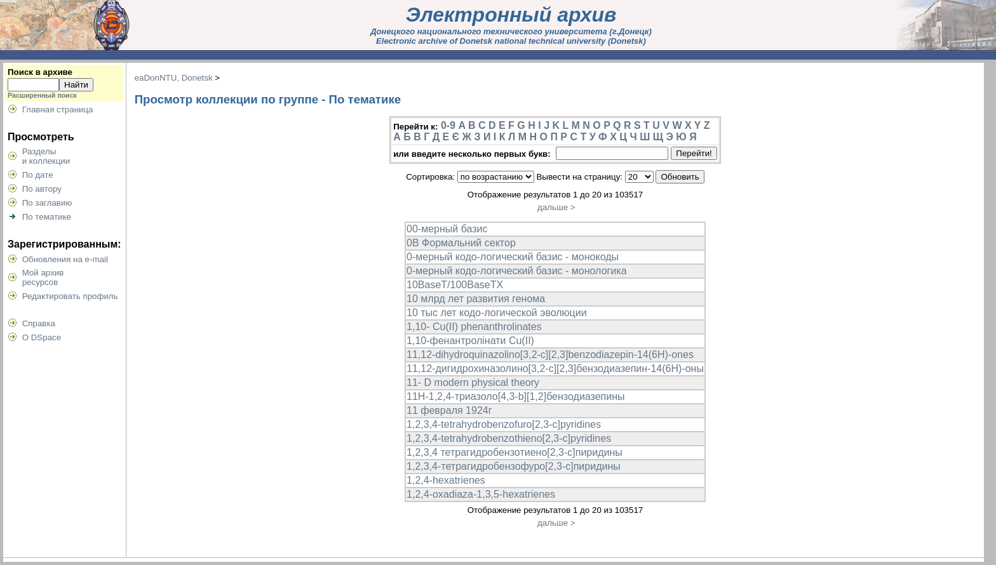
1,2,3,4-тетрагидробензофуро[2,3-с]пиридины (514, 466)
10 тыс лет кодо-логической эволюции (497, 312)
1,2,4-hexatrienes (446, 480)
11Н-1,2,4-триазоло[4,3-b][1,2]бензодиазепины (516, 396)
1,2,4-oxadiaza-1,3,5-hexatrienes (481, 494)
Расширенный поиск (42, 95)
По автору (42, 189)
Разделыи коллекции (46, 156)
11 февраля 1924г (449, 410)
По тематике (46, 217)
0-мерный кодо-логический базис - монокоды (513, 256)
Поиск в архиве (40, 72)
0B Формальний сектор (461, 242)
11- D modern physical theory (473, 382)
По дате (37, 175)
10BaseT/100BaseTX (455, 284)
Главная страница (57, 109)
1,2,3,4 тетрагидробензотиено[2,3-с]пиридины (514, 452)
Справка (38, 323)
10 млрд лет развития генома (476, 298)
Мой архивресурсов (43, 277)
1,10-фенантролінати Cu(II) (470, 340)
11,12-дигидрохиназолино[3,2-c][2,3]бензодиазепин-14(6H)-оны (555, 368)
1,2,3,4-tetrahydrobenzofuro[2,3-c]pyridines (504, 424)
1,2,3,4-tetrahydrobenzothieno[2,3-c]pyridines (509, 438)
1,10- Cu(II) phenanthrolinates (474, 326)
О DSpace (42, 337)
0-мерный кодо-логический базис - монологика (517, 270)
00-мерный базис (447, 228)
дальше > (556, 207)
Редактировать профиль (70, 296)
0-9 (448, 125)
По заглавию (47, 203)
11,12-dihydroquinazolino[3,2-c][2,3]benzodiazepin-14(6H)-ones (550, 354)
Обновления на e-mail (65, 259)
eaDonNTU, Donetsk (174, 78)
